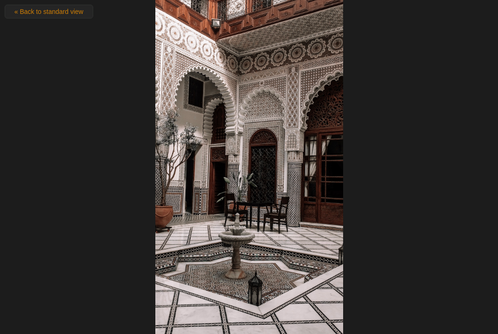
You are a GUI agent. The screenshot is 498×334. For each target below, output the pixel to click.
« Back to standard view (48, 11)
